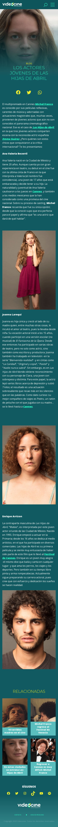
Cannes (37, 191)
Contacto (17, 815)
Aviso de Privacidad (37, 815)
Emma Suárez (10, 139)
